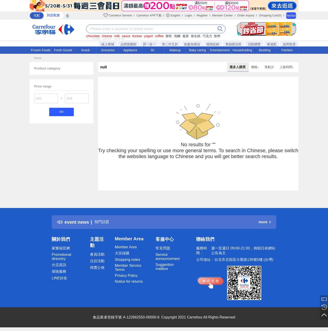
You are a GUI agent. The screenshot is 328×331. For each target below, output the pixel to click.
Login (188, 15)
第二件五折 (170, 44)
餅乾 (169, 36)
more (265, 222)
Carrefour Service (117, 15)
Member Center (222, 15)
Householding (242, 50)
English (173, 15)
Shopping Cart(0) (270, 15)
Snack (85, 50)
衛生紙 (195, 36)
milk (117, 36)
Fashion (287, 50)
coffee (159, 36)
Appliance (130, 50)
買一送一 (149, 44)
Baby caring (197, 50)
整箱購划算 (233, 44)
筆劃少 (269, 67)
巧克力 (207, 36)
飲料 (217, 36)
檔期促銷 (212, 44)
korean (137, 36)
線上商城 (107, 44)
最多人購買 (238, 67)
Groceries (108, 50)
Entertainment (220, 50)
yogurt (148, 36)
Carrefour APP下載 (148, 15)
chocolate (93, 36)
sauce (126, 36)
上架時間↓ (286, 67)
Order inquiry (245, 15)
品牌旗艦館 (128, 44)
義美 (185, 36)
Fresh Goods (63, 50)
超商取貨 (289, 44)
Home (37, 58)
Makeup (175, 50)
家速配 (272, 44)
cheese (107, 36)
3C (153, 50)
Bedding (264, 50)
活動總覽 (254, 44)
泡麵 (177, 36)
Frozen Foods (40, 50)
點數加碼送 (192, 44)
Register (202, 15)
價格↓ (255, 67)
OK (61, 112)
